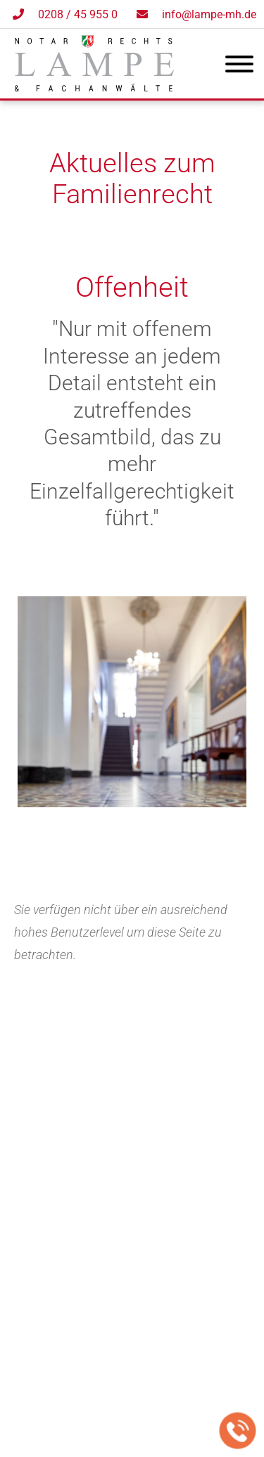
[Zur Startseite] (94, 86)
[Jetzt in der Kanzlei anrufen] (238, 1431)
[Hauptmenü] (239, 67)
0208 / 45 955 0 (78, 14)
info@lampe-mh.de (209, 14)
